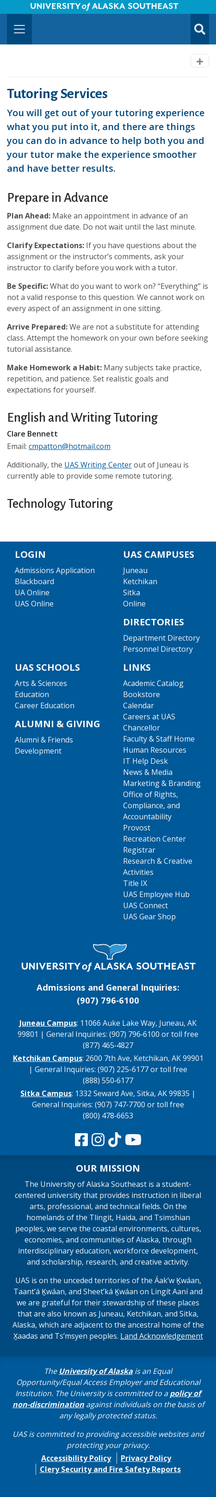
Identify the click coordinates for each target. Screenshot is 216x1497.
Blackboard (34, 581)
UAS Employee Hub (156, 894)
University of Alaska (96, 1371)
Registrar (139, 850)
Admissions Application (55, 570)
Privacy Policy (146, 1458)
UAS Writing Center (98, 465)
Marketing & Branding (162, 783)
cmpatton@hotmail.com (70, 446)
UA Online (32, 592)
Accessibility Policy (76, 1458)
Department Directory (161, 638)
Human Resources (154, 750)
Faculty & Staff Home (159, 739)
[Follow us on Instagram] (98, 1140)
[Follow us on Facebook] (81, 1140)
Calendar (138, 705)
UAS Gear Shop (149, 916)
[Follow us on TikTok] (114, 1140)
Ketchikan (140, 581)
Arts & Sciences (41, 683)
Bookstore (141, 694)
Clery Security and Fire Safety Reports (110, 1469)
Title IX (135, 883)
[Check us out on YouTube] (133, 1140)
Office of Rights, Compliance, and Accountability (151, 805)
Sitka (131, 592)
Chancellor (141, 728)
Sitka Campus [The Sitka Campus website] (46, 1093)
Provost (136, 828)
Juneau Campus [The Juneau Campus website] (48, 1023)
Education (32, 694)
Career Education (44, 705)
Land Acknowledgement (161, 1336)
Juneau (135, 570)
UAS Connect (145, 905)
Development (38, 751)
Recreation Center (154, 839)
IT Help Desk (145, 761)
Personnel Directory (158, 649)
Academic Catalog (153, 683)
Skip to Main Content (43, 9)
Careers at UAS (149, 716)
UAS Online (34, 604)
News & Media (148, 772)
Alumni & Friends (44, 740)
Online (134, 604)
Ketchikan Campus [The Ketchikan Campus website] (47, 1058)
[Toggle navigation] (19, 29)
